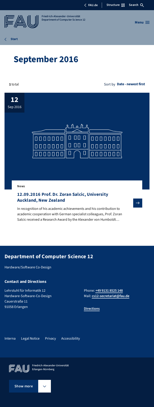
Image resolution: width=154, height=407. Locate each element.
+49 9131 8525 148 (109, 290)
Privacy (50, 338)
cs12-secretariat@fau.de (110, 295)
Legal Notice (30, 338)
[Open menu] (142, 22)
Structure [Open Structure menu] (116, 5)
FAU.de (91, 5)
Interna (10, 338)
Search (136, 5)
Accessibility (70, 338)
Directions (92, 308)
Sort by (109, 84)
